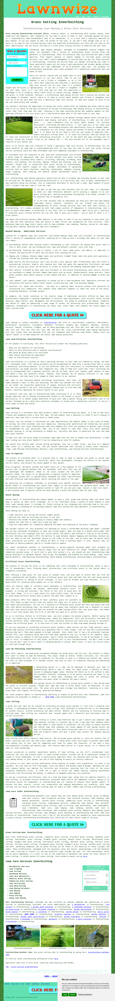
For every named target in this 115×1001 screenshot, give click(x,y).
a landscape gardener (82, 907)
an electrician (12, 909)
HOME (77, 16)
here (85, 856)
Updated (27, 983)
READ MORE (49, 697)
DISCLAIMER (104, 16)
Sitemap (7, 983)
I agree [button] (65, 994)
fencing (102, 917)
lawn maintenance (71, 299)
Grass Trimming (45, 983)
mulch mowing (11, 507)
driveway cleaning (46, 909)
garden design (72, 912)
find (13, 837)
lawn (31, 656)
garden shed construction (33, 917)
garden (99, 64)
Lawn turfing (40, 720)
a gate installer (84, 919)
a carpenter (41, 912)
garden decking (98, 914)
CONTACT (96, 16)
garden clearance (72, 917)
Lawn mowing (11, 322)
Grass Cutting (15, 983)
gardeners (53, 919)
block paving (11, 912)
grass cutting (65, 46)
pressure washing (63, 914)
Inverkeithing (50, 322)
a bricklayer (11, 921)
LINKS (83, 16)
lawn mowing (91, 330)
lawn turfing (32, 763)
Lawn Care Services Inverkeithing (29, 861)
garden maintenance (83, 909)
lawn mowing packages (51, 50)
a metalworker (78, 904)
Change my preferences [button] (85, 994)
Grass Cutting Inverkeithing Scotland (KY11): (28, 34)
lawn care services (44, 157)
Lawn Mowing (35, 983)
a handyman (25, 919)
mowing (63, 236)
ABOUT (89, 16)
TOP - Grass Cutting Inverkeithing (22, 967)
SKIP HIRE (29, 914)
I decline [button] (72, 994)
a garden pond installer (42, 907)
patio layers (103, 912)
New (23, 983)
